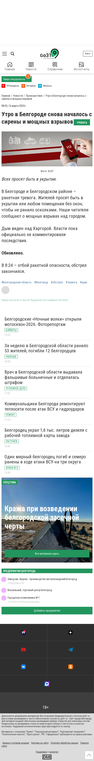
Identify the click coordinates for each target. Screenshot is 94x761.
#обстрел (57, 282)
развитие (53, 752)
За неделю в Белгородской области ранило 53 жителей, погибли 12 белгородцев (46, 348)
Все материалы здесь (47, 553)
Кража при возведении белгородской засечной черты (42, 517)
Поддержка (41, 752)
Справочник (55, 66)
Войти (87, 53)
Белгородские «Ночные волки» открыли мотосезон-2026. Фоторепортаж (43, 321)
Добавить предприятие (47, 610)
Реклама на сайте (40, 743)
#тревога (71, 282)
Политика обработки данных (64, 743)
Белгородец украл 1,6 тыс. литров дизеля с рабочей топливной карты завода (46, 433)
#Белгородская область (16, 282)
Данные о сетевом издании (15, 743)
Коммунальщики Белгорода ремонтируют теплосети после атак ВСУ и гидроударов (45, 406)
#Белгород (41, 282)
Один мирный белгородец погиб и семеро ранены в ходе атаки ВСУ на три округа (45, 459)
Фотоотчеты (81, 66)
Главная (10, 66)
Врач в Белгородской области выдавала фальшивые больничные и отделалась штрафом (43, 377)
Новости (31, 66)
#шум (83, 282)
